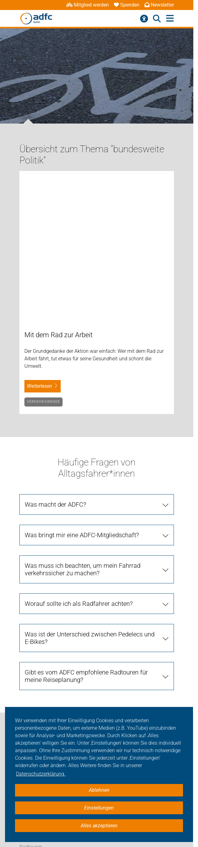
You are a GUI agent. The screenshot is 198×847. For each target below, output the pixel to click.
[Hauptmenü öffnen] (170, 18)
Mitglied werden (87, 5)
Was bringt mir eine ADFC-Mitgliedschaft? (82, 388)
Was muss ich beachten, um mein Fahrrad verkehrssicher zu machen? (82, 422)
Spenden (127, 5)
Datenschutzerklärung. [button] (40, 774)
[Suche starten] (161, 626)
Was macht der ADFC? (55, 358)
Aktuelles (29, 658)
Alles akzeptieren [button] (99, 826)
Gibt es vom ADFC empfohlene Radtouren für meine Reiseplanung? (86, 529)
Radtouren (30, 700)
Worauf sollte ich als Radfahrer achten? (79, 457)
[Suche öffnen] (157, 18)
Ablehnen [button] (99, 790)
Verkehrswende (43, 255)
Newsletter (159, 5)
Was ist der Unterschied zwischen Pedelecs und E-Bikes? (90, 491)
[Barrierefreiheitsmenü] (144, 18)
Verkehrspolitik (35, 686)
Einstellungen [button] (99, 808)
